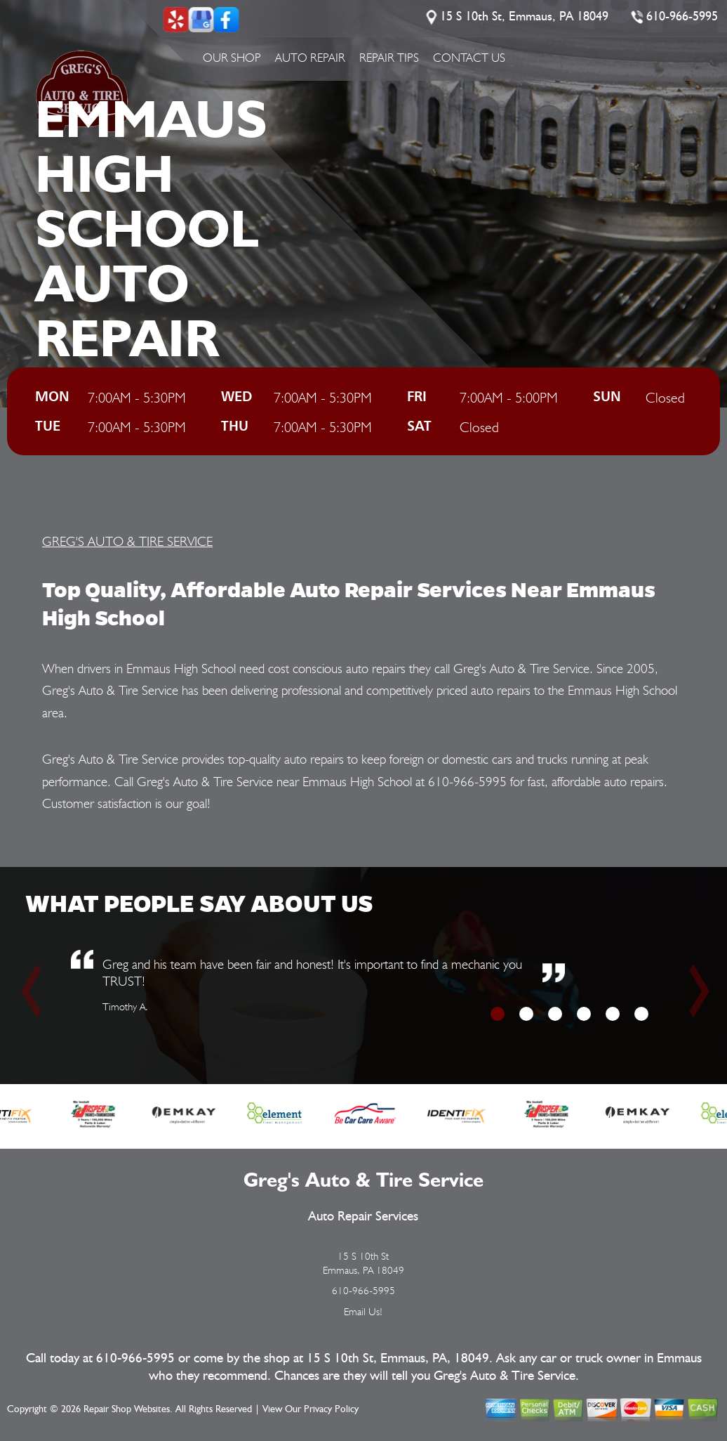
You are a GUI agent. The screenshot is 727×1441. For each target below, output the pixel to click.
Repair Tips (389, 58)
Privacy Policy (331, 1409)
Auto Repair (310, 58)
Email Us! (363, 1311)
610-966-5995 (682, 17)
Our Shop (232, 58)
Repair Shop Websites (127, 1409)
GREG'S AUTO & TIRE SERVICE (127, 541)
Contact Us (469, 58)
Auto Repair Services (363, 1216)
